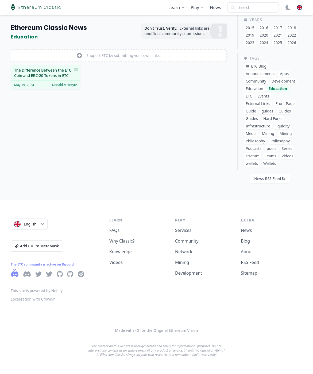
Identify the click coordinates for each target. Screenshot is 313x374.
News (215, 7)
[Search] (253, 7)
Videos (116, 262)
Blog (245, 241)
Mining (182, 262)
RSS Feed (250, 262)
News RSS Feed (269, 178)
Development (188, 273)
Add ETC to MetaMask (37, 245)
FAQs (114, 230)
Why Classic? (121, 241)
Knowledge (120, 252)
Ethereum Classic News (49, 27)
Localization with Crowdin (33, 299)
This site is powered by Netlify (37, 290)
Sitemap (249, 273)
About (247, 252)
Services (183, 230)
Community (187, 241)
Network (183, 252)
